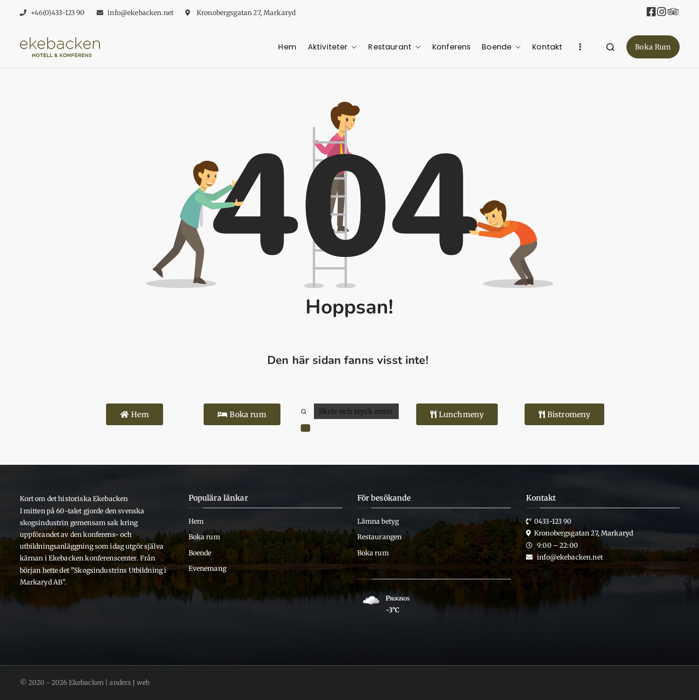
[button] (352, 47)
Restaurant (394, 47)
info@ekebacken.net (140, 12)
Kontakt (547, 46)
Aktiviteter (332, 47)
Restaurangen (379, 537)
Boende (501, 47)
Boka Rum (653, 46)
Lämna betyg (378, 521)
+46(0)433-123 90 (57, 12)
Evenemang (207, 568)
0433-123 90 (553, 521)
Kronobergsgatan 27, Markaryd (245, 12)
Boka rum (204, 537)
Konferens (451, 46)
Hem (287, 46)
